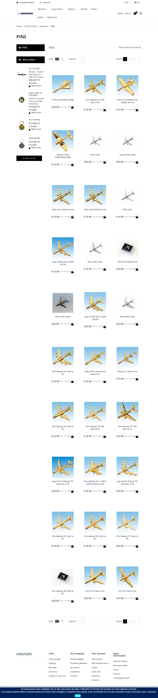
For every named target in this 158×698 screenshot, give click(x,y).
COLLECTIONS (56, 9)
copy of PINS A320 (127, 154)
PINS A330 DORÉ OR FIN (95, 209)
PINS (24, 47)
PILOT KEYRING (34, 120)
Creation (42, 9)
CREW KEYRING (34, 138)
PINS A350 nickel (62, 316)
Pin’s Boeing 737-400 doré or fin (95, 427)
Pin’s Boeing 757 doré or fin (63, 537)
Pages (119, 59)
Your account (98, 653)
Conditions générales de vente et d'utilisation (78, 667)
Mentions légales (77, 659)
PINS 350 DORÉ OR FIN (127, 262)
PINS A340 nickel (95, 262)
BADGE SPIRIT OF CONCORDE (35, 94)
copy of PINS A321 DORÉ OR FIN (63, 263)
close (78, 696)
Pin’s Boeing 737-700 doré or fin (127, 427)
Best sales (53, 667)
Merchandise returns (100, 663)
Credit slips (96, 671)
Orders (94, 667)
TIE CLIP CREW (34, 69)
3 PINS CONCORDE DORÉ (63, 100)
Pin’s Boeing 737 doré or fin (63, 427)
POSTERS (84, 9)
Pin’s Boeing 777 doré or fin (127, 537)
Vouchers (95, 680)
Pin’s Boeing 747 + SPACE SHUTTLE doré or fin (95, 482)
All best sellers (29, 158)
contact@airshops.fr (25, 2)
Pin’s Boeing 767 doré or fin (95, 537)
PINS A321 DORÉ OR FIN (63, 209)
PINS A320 (95, 154)
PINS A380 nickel (127, 316)
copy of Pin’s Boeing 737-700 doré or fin (127, 482)
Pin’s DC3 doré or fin (127, 591)
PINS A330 (127, 209)
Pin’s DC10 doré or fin (95, 591)
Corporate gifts (55, 659)
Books (94, 9)
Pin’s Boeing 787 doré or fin (63, 592)
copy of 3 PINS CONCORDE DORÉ (63, 156)
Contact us (45, 2)
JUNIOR (40, 17)
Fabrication (52, 17)
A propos (74, 676)
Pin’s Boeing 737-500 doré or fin (95, 101)
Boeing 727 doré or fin (127, 371)
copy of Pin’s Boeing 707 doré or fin (95, 373)
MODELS (71, 9)
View (51, 59)
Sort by (72, 59)
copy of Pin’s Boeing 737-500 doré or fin (63, 482)
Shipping (52, 663)
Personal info (97, 659)
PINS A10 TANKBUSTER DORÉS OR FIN (127, 101)
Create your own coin (57, 676)
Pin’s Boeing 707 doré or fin (63, 373)
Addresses (96, 676)
